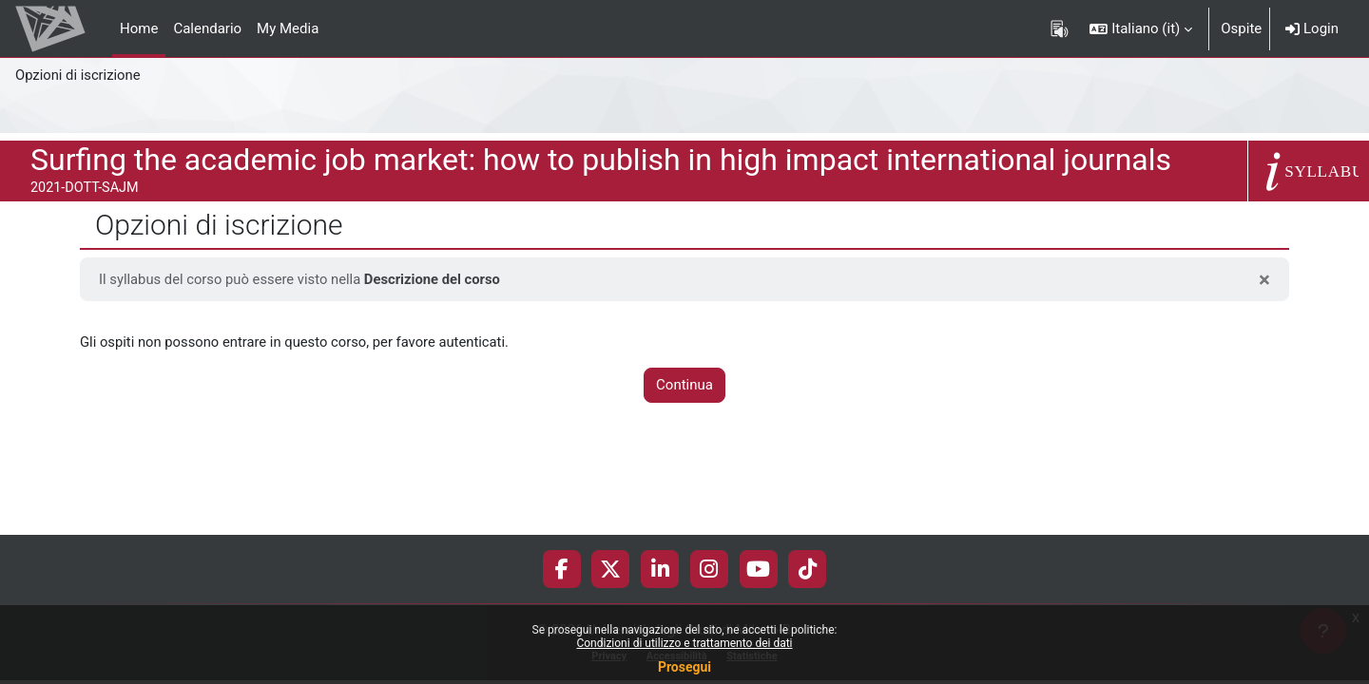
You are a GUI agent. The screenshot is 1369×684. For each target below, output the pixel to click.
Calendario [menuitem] (207, 28)
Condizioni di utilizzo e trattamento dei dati (684, 643)
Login (1312, 28)
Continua (684, 385)
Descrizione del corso (437, 279)
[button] (1141, 28)
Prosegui (684, 666)
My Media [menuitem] (287, 28)
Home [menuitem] (139, 28)
